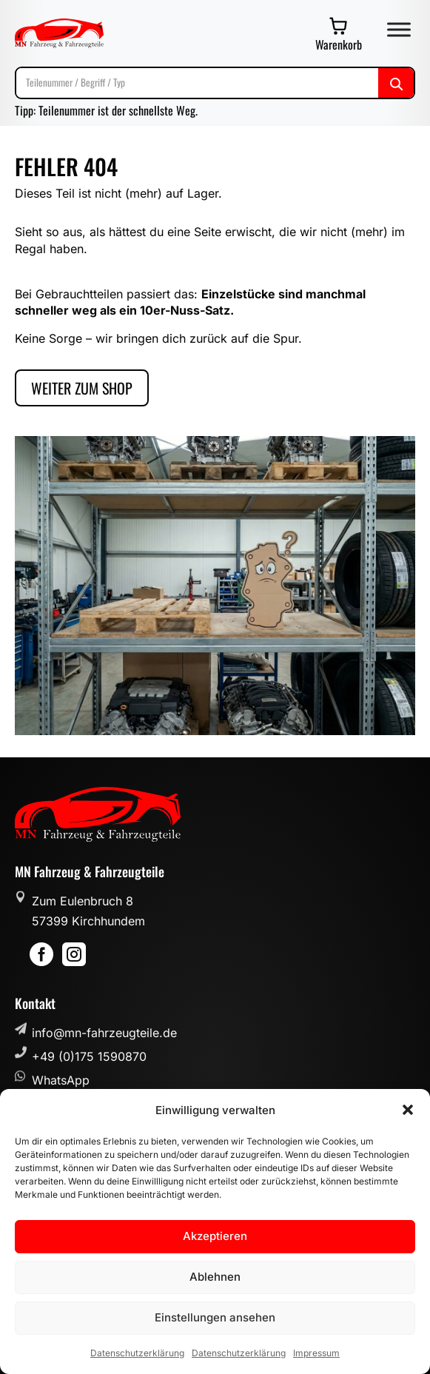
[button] (407, 1109)
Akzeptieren (215, 1236)
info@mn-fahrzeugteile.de (104, 1032)
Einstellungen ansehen (215, 1317)
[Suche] (215, 82)
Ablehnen (215, 1277)
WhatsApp (61, 1080)
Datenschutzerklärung (137, 1352)
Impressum (316, 1352)
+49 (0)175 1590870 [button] (89, 1056)
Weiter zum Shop (81, 388)
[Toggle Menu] (399, 29)
